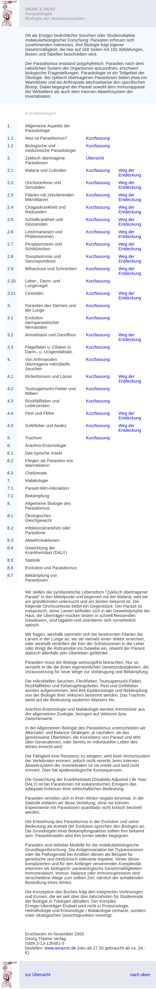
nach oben (140, 974)
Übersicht (95, 158)
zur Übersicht (37, 974)
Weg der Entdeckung (130, 172)
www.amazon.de (60, 948)
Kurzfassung (98, 138)
